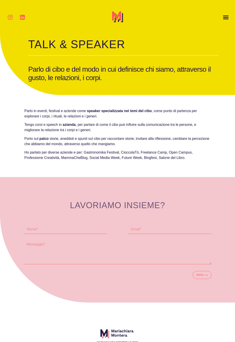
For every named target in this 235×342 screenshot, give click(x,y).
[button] (225, 17)
